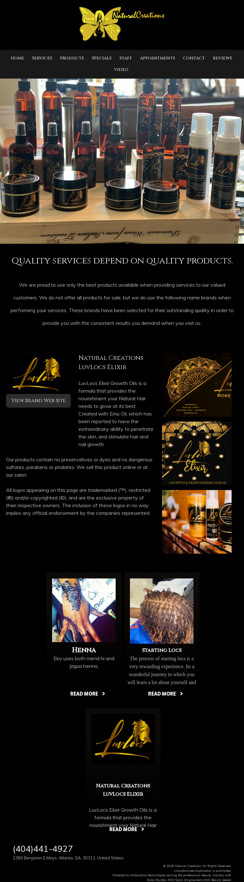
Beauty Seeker (221, 880)
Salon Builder (156, 880)
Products (72, 58)
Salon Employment (188, 880)
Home (17, 58)
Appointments (157, 58)
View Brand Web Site (38, 400)
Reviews (222, 58)
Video (121, 70)
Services (42, 58)
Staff (125, 58)
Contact (194, 58)
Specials (102, 58)
